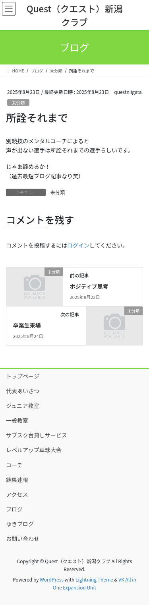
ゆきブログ (20, 524)
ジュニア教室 (22, 406)
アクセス (17, 494)
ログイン (78, 245)
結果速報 (17, 480)
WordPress (52, 579)
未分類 (18, 103)
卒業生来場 (27, 325)
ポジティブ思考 (89, 286)
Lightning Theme (94, 579)
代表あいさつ (22, 391)
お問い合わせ (22, 539)
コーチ (14, 465)
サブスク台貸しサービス (36, 435)
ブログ (14, 509)
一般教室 (17, 420)
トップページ (22, 376)
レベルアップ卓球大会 (34, 450)
